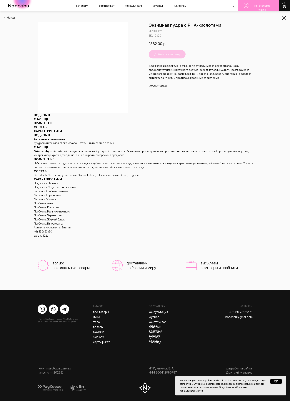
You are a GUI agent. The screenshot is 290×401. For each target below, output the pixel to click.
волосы (98, 327)
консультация (134, 5)
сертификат (107, 5)
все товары (101, 312)
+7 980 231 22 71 (240, 312)
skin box (98, 337)
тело (96, 322)
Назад (11, 17)
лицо (96, 317)
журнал (158, 5)
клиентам (180, 5)
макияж (98, 332)
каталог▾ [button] (82, 5)
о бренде (155, 342)
